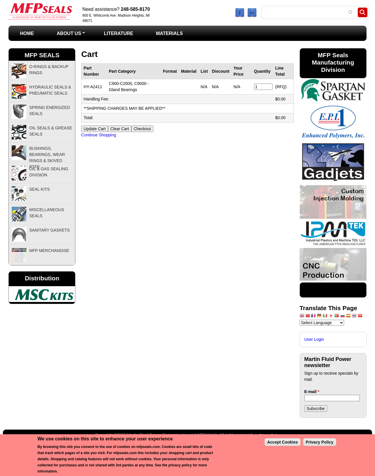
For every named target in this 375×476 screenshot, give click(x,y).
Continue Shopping (98, 135)
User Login (314, 339)
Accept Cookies (282, 442)
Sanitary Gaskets (49, 230)
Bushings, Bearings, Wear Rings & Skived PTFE (47, 154)
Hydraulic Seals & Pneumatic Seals (50, 90)
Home (27, 33)
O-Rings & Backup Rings (49, 69)
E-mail (311, 391)
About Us (65, 35)
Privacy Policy (320, 442)
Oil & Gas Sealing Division (48, 171)
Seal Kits (39, 189)
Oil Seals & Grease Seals (50, 131)
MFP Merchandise (49, 250)
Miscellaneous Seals (46, 212)
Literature (118, 33)
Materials (169, 33)
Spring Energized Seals (49, 110)
